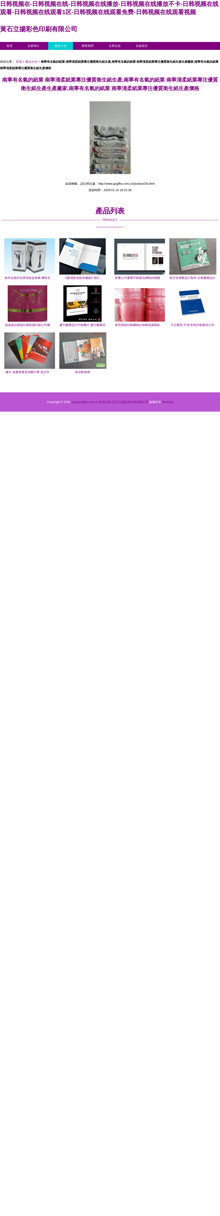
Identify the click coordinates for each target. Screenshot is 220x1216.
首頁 (9, 46)
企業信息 (115, 46)
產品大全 (61, 46)
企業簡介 (34, 46)
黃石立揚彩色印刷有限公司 (38, 29)
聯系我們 (88, 46)
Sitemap (167, 402)
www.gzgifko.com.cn (85, 402)
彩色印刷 (105, 402)
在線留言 (142, 46)
